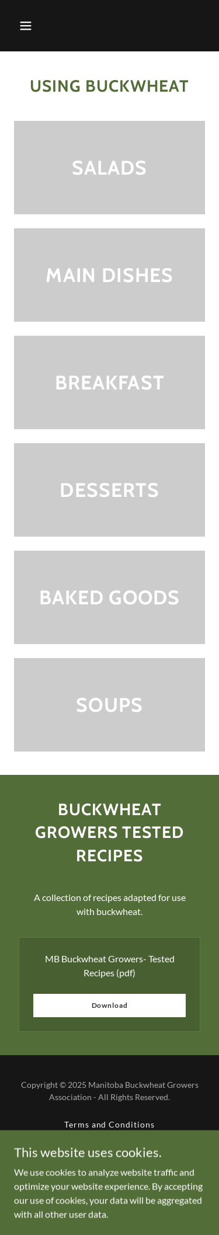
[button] (25, 25)
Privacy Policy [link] (109, 1139)
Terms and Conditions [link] (109, 1124)
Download (110, 1005)
